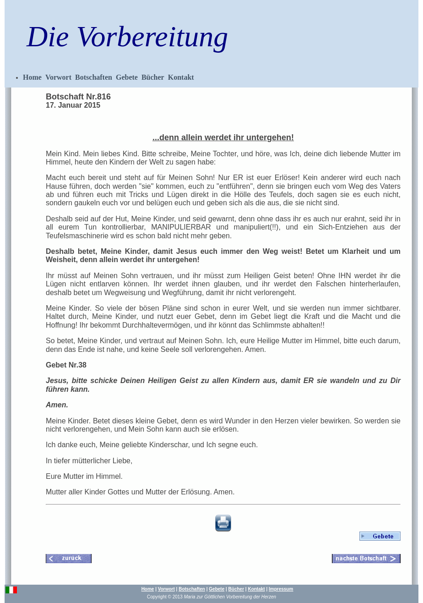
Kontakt (181, 77)
